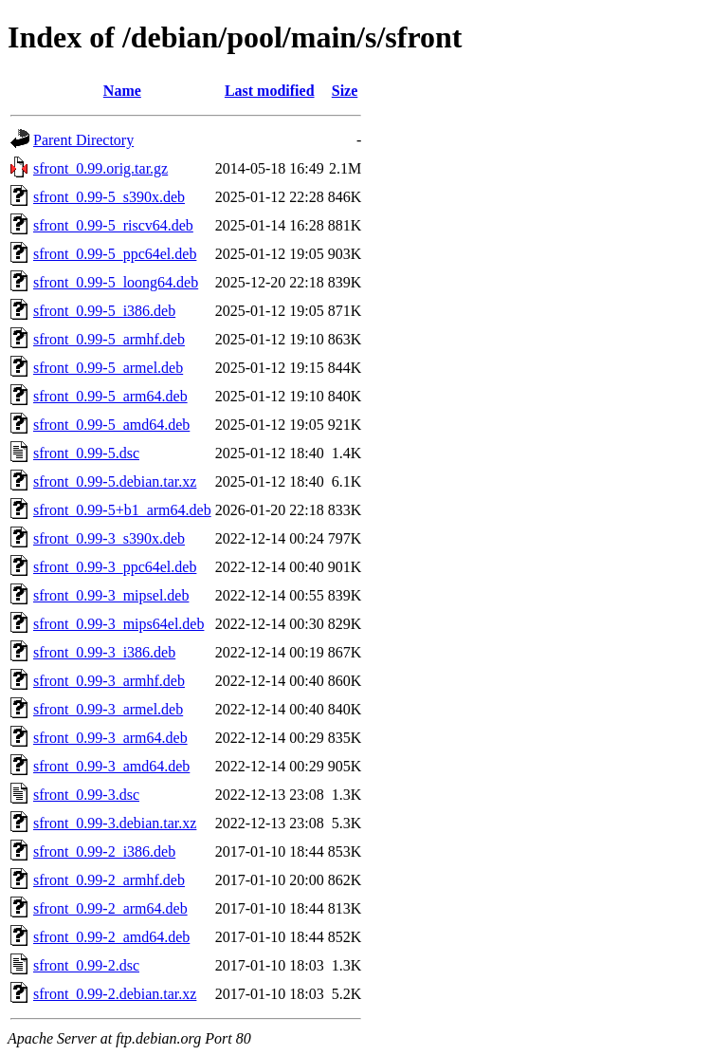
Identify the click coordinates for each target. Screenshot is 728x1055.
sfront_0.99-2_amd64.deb (111, 937)
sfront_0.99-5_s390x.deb (109, 197)
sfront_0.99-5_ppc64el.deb (114, 254)
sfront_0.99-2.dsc (86, 965)
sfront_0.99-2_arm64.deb (110, 908)
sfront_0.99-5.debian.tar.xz (114, 481)
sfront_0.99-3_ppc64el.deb (114, 567)
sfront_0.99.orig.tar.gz (100, 168)
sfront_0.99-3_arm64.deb (110, 738)
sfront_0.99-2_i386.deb (104, 851)
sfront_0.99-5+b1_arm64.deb (122, 510)
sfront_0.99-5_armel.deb (108, 368)
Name (122, 91)
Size (345, 91)
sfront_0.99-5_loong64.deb (115, 282)
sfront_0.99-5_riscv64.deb (113, 225)
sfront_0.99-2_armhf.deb (109, 880)
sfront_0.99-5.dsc (86, 453)
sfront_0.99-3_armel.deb (108, 709)
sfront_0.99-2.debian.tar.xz (114, 994)
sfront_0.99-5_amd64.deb (111, 424)
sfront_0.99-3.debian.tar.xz (114, 823)
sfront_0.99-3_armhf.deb (109, 681)
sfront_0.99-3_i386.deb (104, 652)
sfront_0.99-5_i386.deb (104, 311)
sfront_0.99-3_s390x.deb (109, 538)
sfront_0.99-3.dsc (86, 795)
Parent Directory (83, 140)
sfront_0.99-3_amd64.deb (111, 766)
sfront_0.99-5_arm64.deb (110, 396)
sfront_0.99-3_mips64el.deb (118, 624)
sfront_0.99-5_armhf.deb (109, 339)
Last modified (270, 91)
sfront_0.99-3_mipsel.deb (111, 595)
